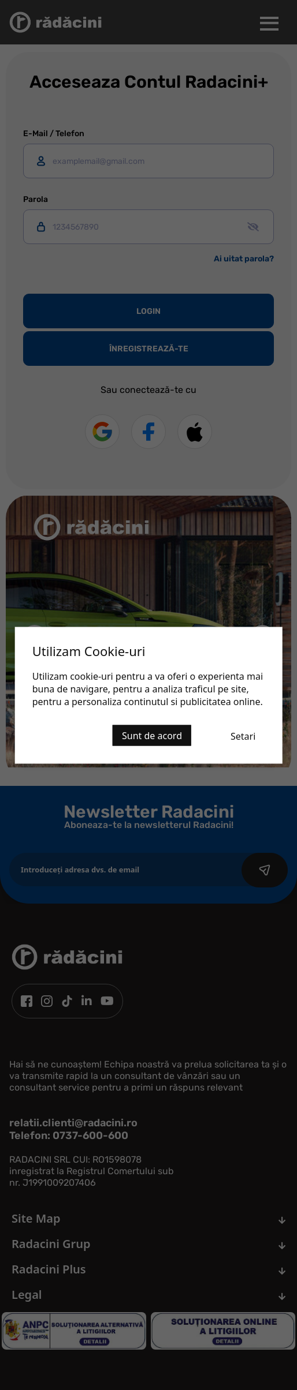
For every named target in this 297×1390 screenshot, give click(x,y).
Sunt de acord (152, 735)
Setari (243, 735)
